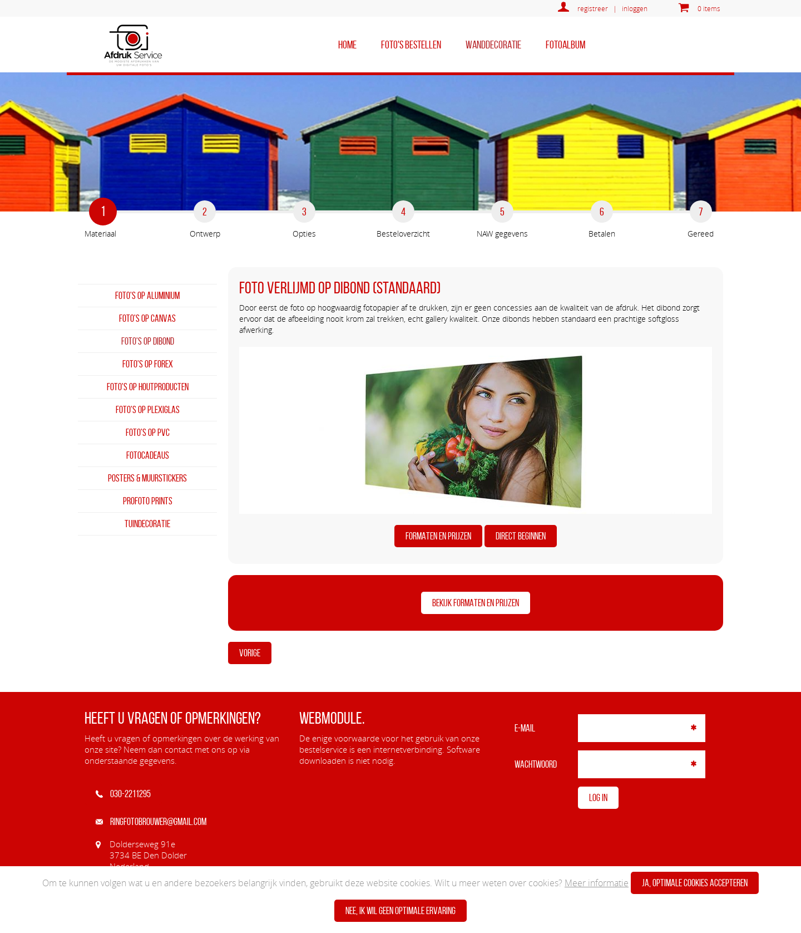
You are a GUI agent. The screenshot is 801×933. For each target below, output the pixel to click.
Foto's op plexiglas (148, 409)
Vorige (249, 653)
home (347, 44)
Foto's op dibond (147, 341)
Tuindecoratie (147, 523)
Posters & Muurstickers (147, 478)
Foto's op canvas (147, 318)
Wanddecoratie (493, 44)
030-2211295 (123, 793)
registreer (592, 8)
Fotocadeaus (147, 455)
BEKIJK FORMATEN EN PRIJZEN (475, 602)
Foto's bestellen (411, 44)
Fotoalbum (565, 44)
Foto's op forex (147, 364)
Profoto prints (147, 501)
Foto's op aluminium (147, 295)
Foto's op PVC (148, 432)
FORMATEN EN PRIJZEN (438, 536)
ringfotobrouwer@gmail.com (151, 821)
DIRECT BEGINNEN (521, 536)
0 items (709, 8)
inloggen (634, 8)
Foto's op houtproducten (148, 386)
